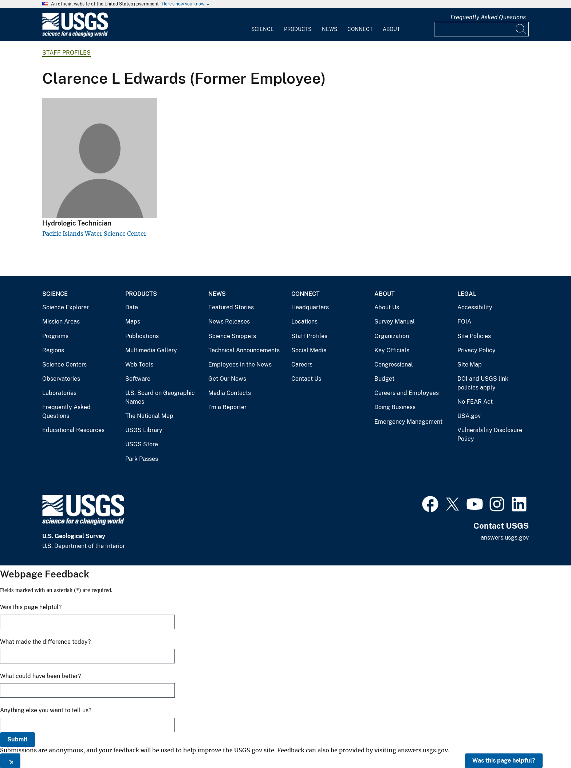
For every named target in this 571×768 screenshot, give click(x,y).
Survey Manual (394, 321)
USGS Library (143, 430)
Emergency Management (408, 421)
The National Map (149, 415)
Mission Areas (61, 321)
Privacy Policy (476, 350)
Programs (55, 336)
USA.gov (469, 415)
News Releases (229, 321)
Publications (142, 336)
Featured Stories (231, 307)
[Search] (521, 29)
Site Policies (474, 336)
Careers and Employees (406, 392)
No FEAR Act (475, 401)
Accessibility (474, 307)
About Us (386, 307)
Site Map (469, 364)
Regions (53, 350)
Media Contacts (229, 392)
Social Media (309, 350)
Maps (132, 321)
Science (262, 29)
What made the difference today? (45, 641)
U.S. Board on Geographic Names (160, 397)
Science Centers (64, 364)
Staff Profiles (66, 52)
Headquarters (310, 307)
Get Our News (227, 378)
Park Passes (141, 458)
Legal (466, 293)
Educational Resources (73, 430)
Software (137, 378)
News (329, 29)
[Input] (481, 29)
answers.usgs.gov (505, 537)
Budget (384, 378)
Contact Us (306, 378)
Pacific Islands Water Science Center (94, 233)
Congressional (393, 364)
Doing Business (395, 407)
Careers (301, 364)
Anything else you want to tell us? (45, 710)
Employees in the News (240, 364)
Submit (17, 739)
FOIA (464, 321)
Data (131, 307)
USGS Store (141, 444)
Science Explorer (65, 307)
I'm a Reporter (227, 407)
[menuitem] (262, 24)
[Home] (75, 35)
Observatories (61, 378)
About (391, 29)
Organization (391, 336)
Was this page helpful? (503, 760)
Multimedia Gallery (151, 350)
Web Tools (139, 364)
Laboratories (59, 392)
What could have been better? (40, 676)
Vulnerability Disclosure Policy (489, 434)
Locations (304, 321)
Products (297, 29)
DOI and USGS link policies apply (482, 383)
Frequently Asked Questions (488, 17)
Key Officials (391, 350)
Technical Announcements (244, 350)
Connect (360, 29)
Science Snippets (232, 336)
